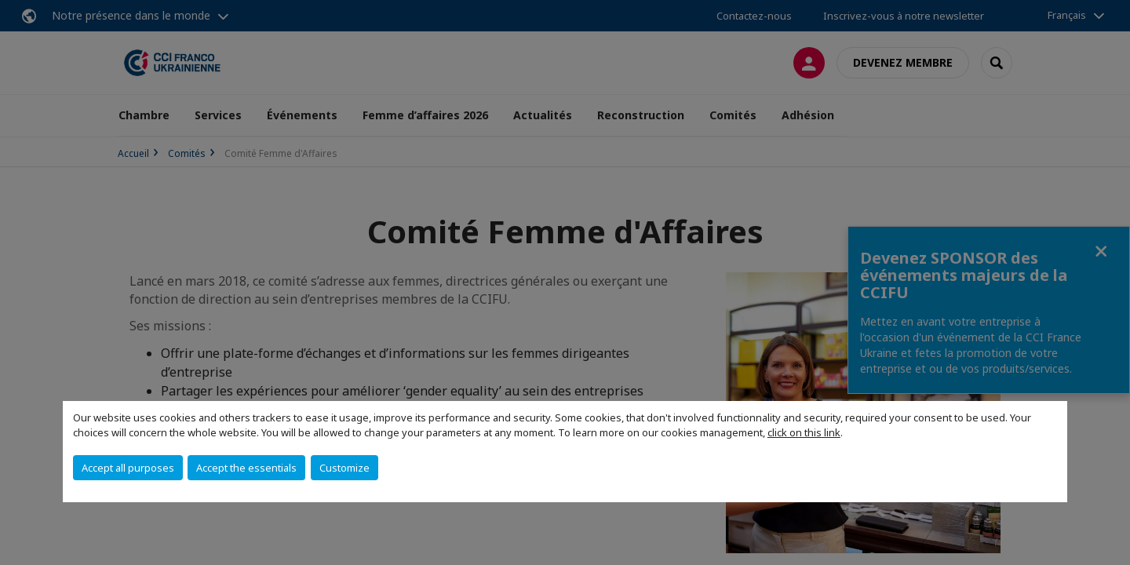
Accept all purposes (128, 468)
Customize (344, 468)
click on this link (803, 432)
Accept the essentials (246, 468)
